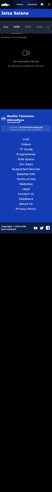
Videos (26, 144)
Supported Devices (26, 169)
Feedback (26, 199)
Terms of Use (26, 179)
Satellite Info (26, 174)
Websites (26, 184)
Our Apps (26, 164)
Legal (26, 189)
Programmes (26, 154)
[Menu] (49, 4)
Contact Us (26, 194)
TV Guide (26, 149)
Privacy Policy (26, 208)
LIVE (26, 139)
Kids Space (26, 159)
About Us (26, 204)
